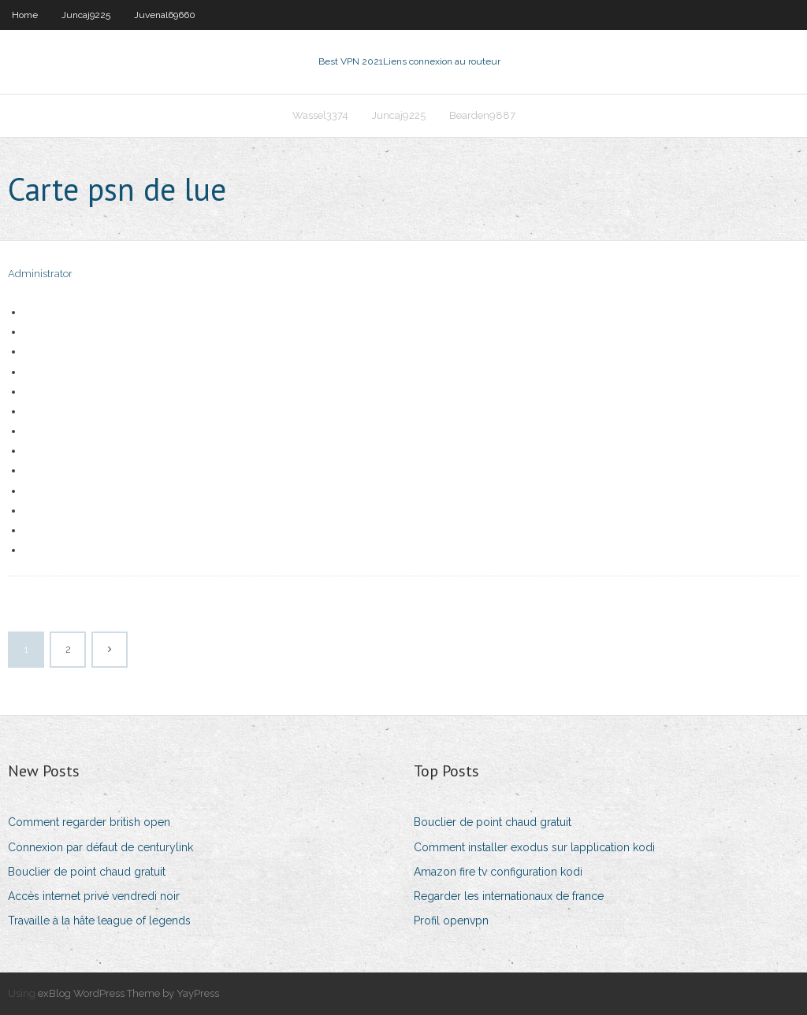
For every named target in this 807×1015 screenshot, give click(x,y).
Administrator (40, 274)
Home (25, 14)
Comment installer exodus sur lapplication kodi (534, 847)
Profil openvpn (451, 920)
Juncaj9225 (85, 14)
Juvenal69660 (164, 14)
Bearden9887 (482, 115)
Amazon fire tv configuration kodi (498, 871)
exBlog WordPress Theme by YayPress (128, 993)
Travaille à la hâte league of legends (99, 920)
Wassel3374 (320, 115)
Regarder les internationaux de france (509, 896)
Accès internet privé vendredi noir (94, 896)
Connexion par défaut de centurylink (100, 847)
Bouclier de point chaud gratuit (86, 871)
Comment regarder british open (89, 822)
